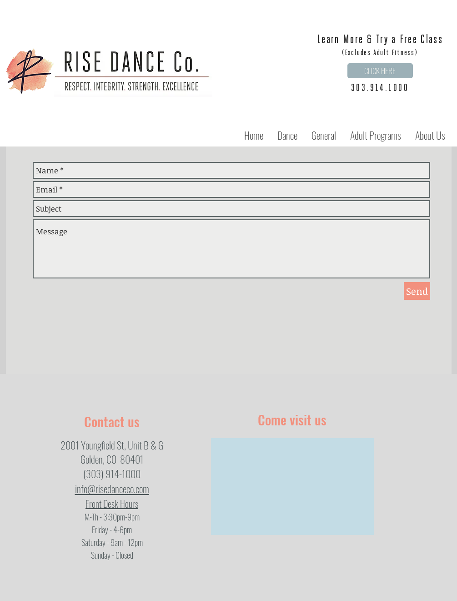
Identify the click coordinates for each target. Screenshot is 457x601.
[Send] (417, 291)
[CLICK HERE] (380, 70)
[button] (287, 135)
